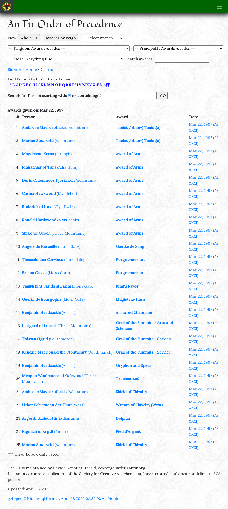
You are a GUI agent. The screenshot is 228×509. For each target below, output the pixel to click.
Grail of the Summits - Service (143, 338)
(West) (78, 404)
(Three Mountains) (68, 233)
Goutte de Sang (130, 246)
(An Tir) (68, 312)
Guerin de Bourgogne (41, 299)
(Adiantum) (77, 127)
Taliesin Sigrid (35, 338)
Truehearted (127, 378)
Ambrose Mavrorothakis (44, 127)
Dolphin (123, 418)
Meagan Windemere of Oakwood (52, 375)
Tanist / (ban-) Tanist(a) (138, 127)
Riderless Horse (22, 69)
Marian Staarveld (38, 140)
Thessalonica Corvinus (42, 259)
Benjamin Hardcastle (41, 312)
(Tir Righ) (63, 153)
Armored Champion (134, 312)
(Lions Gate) (69, 246)
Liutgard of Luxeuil (39, 325)
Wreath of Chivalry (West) (139, 404)
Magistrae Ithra (130, 299)
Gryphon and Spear (133, 365)
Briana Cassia (34, 272)
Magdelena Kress (38, 153)
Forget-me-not (130, 259)
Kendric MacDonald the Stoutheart (54, 352)
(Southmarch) (61, 338)
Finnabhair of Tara (39, 167)
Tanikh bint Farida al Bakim (46, 286)
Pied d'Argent (128, 431)
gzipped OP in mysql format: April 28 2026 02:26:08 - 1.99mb (63, 498)
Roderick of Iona (37, 206)
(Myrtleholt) (67, 193)
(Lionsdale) (74, 259)
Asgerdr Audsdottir (40, 418)
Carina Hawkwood (39, 193)
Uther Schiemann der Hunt (47, 404)
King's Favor (127, 286)
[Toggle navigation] (219, 6)
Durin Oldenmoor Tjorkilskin (48, 180)
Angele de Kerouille (39, 246)
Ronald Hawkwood (39, 219)
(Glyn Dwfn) (64, 206)
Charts (47, 69)
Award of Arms (129, 153)
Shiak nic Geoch (36, 233)
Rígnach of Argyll (37, 431)
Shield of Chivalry (131, 391)
